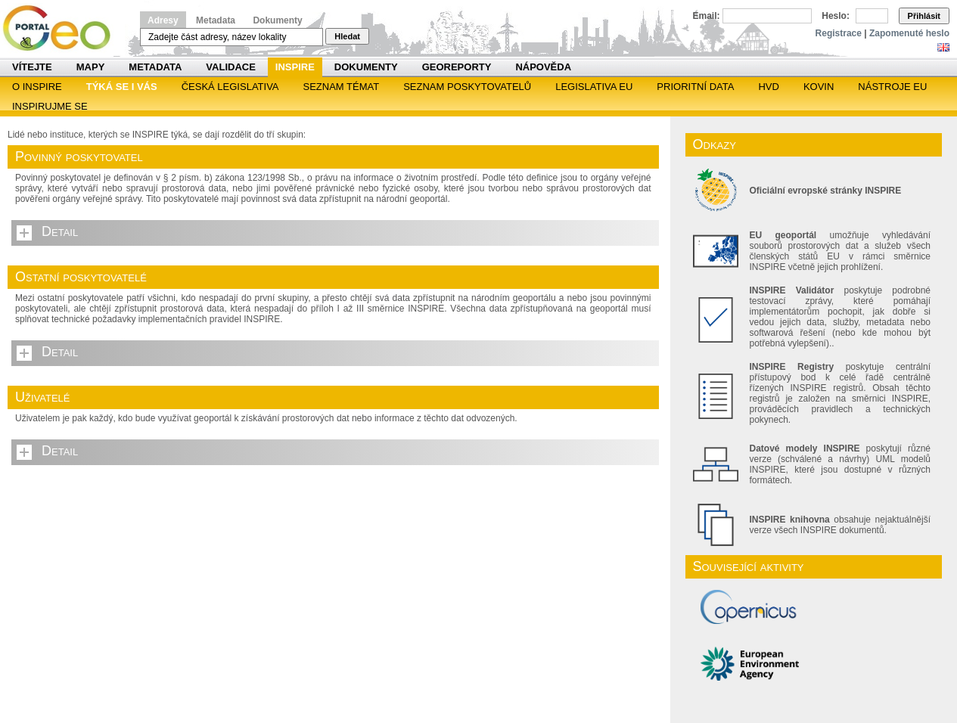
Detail (60, 231)
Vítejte (32, 67)
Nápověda (543, 67)
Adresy (163, 20)
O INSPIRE (37, 86)
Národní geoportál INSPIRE (62, 28)
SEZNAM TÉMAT (341, 86)
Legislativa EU (593, 86)
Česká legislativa (230, 86)
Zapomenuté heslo (909, 33)
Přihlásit (924, 15)
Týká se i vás (121, 86)
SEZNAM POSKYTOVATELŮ (467, 86)
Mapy (90, 67)
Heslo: (836, 16)
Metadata (215, 20)
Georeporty (457, 67)
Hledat (347, 36)
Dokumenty (277, 20)
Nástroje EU (892, 86)
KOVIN (818, 86)
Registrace (839, 33)
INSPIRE (295, 67)
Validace (230, 67)
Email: (706, 16)
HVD (768, 86)
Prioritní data (695, 86)
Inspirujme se (50, 106)
